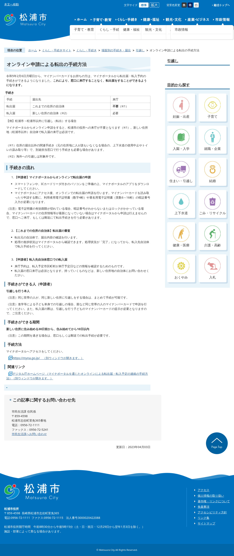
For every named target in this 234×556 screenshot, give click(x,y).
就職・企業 (212, 140)
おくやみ (181, 269)
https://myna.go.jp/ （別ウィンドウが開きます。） (48, 358)
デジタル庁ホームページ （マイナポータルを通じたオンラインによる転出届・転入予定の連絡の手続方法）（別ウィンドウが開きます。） (77, 376)
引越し (140, 50)
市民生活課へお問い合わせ (29, 434)
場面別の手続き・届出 (116, 50)
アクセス (203, 490)
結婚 (212, 172)
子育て (212, 108)
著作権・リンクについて (214, 501)
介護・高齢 (212, 236)
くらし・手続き (86, 50)
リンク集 (203, 518)
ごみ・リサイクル (212, 204)
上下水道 (181, 204)
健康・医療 (181, 236)
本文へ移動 (11, 4)
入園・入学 (181, 140)
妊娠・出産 (181, 108)
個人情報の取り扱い (211, 496)
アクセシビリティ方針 (212, 512)
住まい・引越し (181, 172)
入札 (212, 269)
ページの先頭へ (217, 443)
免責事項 (203, 507)
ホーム (32, 50)
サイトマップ (206, 523)
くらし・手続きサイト (56, 50)
